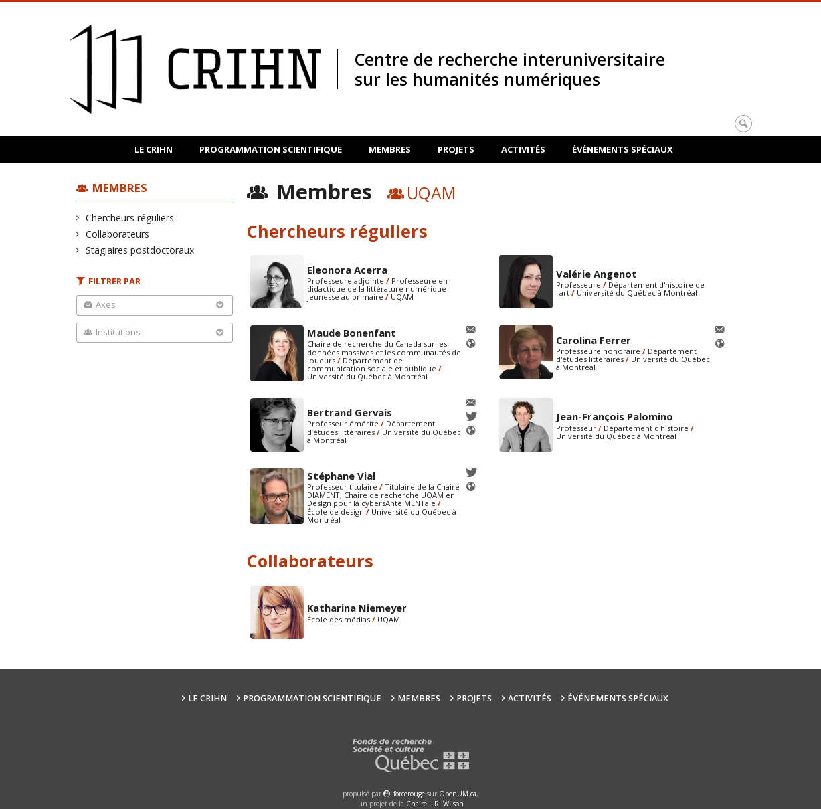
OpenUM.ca (457, 793)
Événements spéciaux (622, 149)
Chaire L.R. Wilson (435, 803)
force (409, 793)
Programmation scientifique (270, 149)
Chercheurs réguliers (130, 217)
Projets (456, 149)
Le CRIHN (153, 149)
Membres (390, 149)
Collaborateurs (117, 234)
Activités (523, 149)
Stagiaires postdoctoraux (140, 250)
